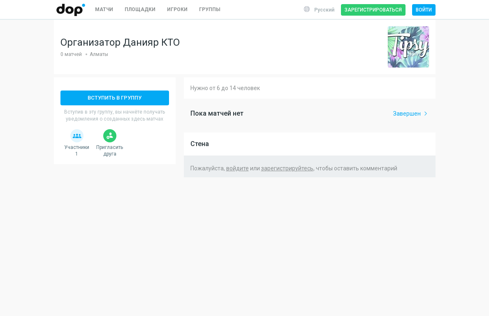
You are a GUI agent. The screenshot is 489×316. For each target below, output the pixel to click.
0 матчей (71, 54)
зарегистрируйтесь (287, 168)
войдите (237, 168)
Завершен (411, 113)
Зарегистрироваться (373, 10)
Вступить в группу (114, 98)
